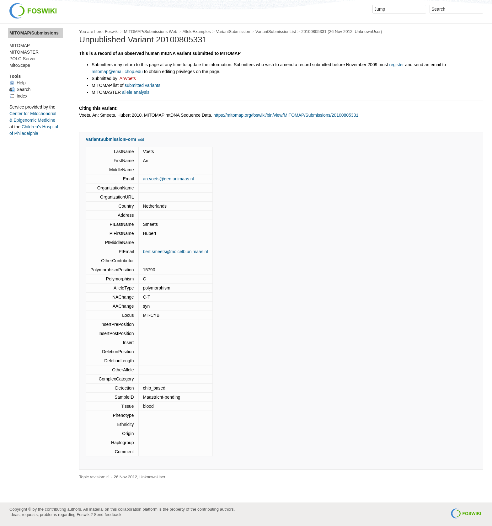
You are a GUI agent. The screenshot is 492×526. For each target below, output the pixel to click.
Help (17, 82)
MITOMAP (19, 45)
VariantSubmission (233, 31)
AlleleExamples (197, 31)
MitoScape (19, 65)
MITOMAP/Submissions (34, 32)
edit (141, 139)
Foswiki (112, 31)
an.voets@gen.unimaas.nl (168, 178)
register (396, 64)
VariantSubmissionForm (111, 139)
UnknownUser (368, 31)
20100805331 (314, 31)
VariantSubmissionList (275, 31)
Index (18, 95)
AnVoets (128, 78)
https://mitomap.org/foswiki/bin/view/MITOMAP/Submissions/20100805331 (285, 115)
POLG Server (22, 58)
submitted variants (142, 85)
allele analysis (135, 92)
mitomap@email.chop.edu (117, 71)
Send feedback (107, 514)
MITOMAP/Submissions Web (150, 31)
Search (19, 89)
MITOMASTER (24, 52)
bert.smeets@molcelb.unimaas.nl (175, 251)
